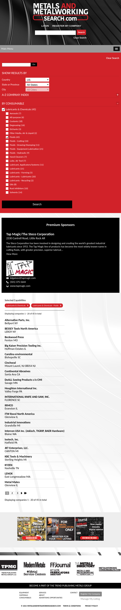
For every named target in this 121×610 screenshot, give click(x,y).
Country (6, 79)
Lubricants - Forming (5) (20, 172)
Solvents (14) (15, 192)
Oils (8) (12, 184)
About (42, 595)
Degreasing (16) (16, 125)
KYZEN (8, 465)
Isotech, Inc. (12, 439)
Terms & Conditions (72, 606)
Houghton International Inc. (21, 388)
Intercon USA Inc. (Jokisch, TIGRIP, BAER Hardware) (34, 431)
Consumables (25, 598)
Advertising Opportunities (50, 598)
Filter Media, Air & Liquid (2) (23, 133)
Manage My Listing (90, 599)
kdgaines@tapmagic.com (23, 277)
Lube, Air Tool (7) (17, 161)
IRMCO (9, 405)
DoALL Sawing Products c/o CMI (23, 379)
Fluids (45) (14, 137)
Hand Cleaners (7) (17, 157)
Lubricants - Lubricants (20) (22, 176)
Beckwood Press (14, 337)
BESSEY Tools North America (21, 328)
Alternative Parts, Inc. (17, 320)
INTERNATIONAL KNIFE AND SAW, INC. (27, 396)
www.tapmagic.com (20, 285)
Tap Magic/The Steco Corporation (30, 234)
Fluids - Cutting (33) (18, 141)
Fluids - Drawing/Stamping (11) (24, 145)
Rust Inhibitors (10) (18, 188)
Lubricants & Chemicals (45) (19, 109)
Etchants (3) (15, 129)
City (4, 89)
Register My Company (90, 594)
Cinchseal (10, 362)
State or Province (10, 84)
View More (11, 253)
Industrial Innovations (17, 422)
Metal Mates (12, 482)
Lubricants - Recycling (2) (21, 180)
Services (42, 593)
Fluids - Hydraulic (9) (19, 153)
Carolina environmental (18, 354)
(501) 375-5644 (18, 281)
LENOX (9, 473)
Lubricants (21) (16, 169)
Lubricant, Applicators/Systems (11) (25, 165)
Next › (22, 493)
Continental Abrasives (17, 371)
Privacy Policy (91, 606)
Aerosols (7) (15, 113)
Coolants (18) (15, 121)
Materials (23, 595)
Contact (74, 593)
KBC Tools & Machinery (18, 456)
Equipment (24, 593)
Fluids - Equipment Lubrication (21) (25, 149)
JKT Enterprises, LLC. (17, 448)
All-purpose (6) (16, 117)
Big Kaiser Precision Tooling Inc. (23, 345)
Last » (25, 493)
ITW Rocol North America (20, 413)
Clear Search (80, 37)
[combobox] (55, 32)
